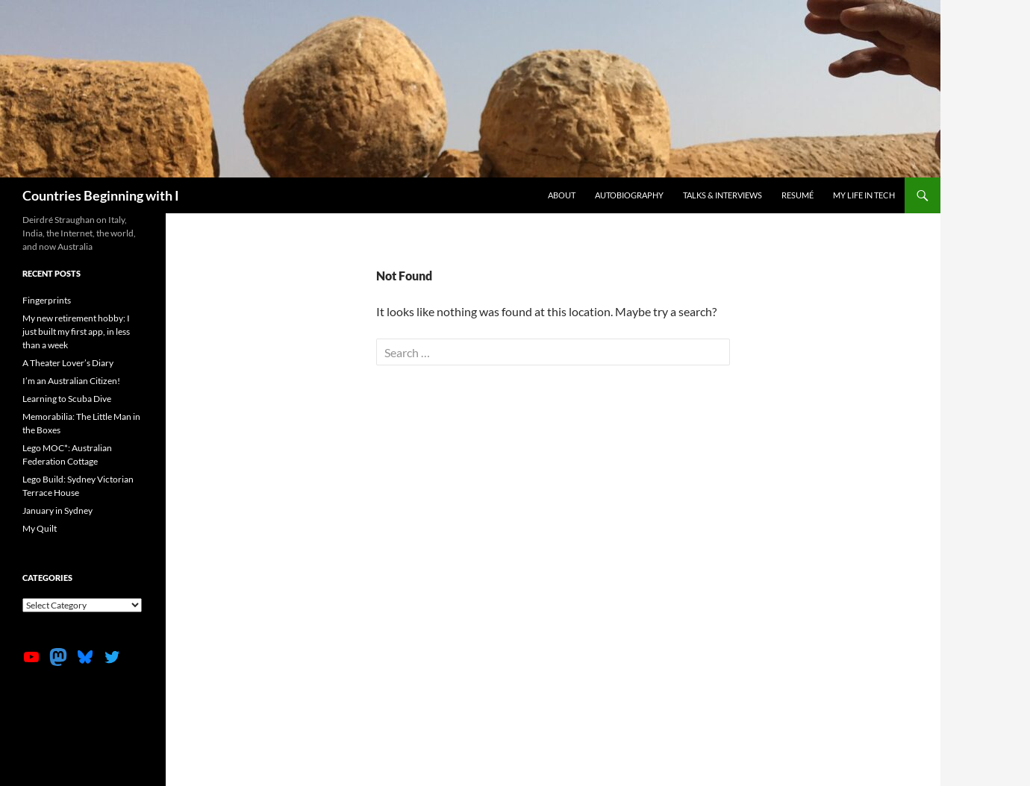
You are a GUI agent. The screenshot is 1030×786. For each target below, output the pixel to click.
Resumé (797, 195)
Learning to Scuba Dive (66, 398)
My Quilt (39, 528)
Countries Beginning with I (100, 195)
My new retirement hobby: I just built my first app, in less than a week (76, 331)
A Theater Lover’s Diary (67, 362)
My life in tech (864, 195)
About (561, 195)
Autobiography (629, 195)
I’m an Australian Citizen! (71, 380)
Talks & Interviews (722, 195)
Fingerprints (46, 300)
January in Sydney (57, 510)
